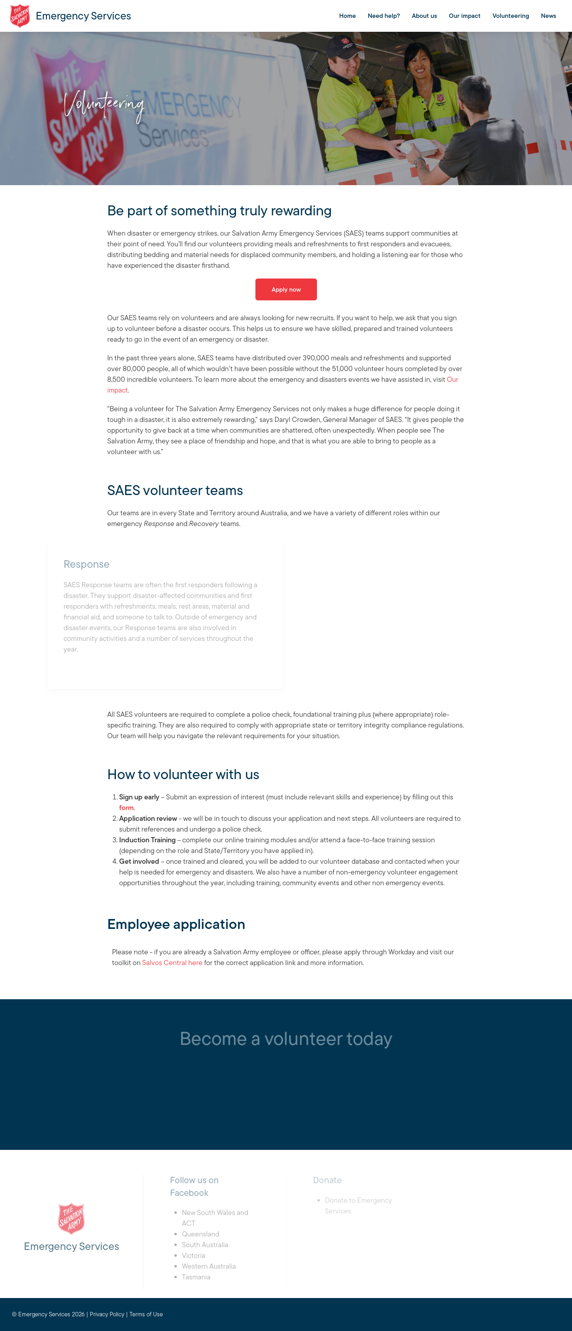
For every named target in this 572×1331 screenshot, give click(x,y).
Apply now (286, 289)
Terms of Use (146, 1314)
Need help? (384, 15)
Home (347, 15)
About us (424, 15)
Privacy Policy (107, 1314)
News (548, 15)
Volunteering (511, 15)
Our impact (465, 15)
